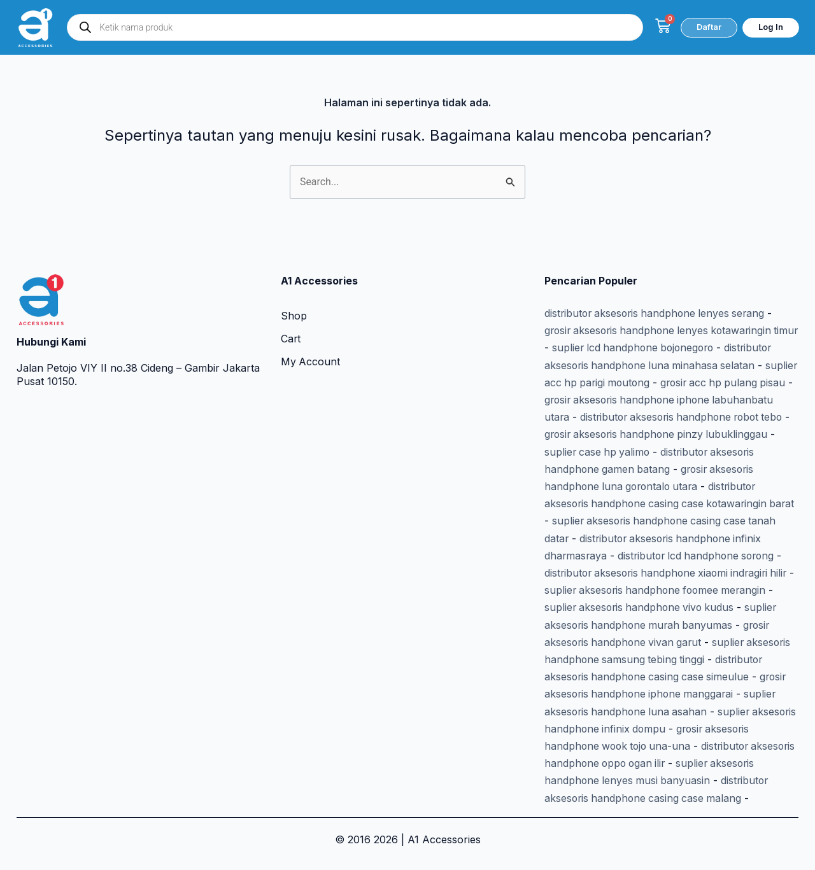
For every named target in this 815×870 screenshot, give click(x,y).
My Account (311, 343)
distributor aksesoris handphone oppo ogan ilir (657, 747)
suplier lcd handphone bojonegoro (664, 328)
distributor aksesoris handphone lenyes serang (657, 294)
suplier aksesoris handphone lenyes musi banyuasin (670, 765)
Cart (291, 320)
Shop (294, 297)
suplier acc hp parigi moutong (662, 361)
